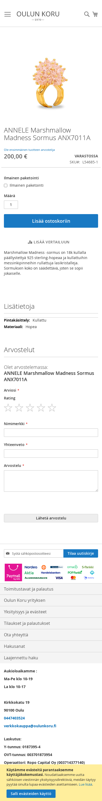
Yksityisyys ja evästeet (25, 612)
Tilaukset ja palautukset (27, 623)
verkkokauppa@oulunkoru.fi (30, 725)
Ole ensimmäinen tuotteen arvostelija (29, 150)
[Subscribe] (80, 553)
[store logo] (38, 16)
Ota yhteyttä (16, 635)
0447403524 (14, 718)
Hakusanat (14, 646)
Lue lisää (85, 784)
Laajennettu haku (21, 658)
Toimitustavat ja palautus (28, 589)
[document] (52, 783)
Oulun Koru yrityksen (24, 600)
